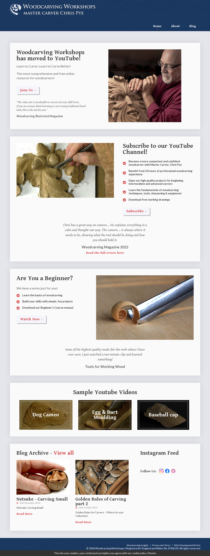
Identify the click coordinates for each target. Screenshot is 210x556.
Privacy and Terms (161, 545)
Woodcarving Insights (138, 545)
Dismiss (151, 553)
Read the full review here (105, 253)
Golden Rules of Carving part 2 (100, 501)
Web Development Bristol (187, 545)
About (175, 26)
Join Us (27, 90)
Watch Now (31, 319)
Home (157, 26)
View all (64, 453)
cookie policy (139, 553)
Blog (192, 26)
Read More (24, 514)
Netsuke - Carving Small (42, 499)
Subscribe (136, 211)
